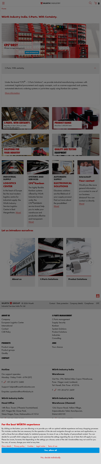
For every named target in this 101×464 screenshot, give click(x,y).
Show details (6, 446)
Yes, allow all (50, 450)
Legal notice (40, 446)
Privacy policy (19, 446)
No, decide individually (50, 457)
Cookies (30, 446)
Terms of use (52, 446)
